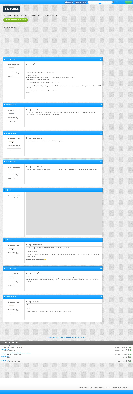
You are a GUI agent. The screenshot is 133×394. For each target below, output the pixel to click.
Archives (86, 387)
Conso (91, 387)
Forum (9, 15)
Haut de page (123, 387)
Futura (81, 387)
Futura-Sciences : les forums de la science (24, 15)
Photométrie (5, 349)
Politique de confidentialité (112, 387)
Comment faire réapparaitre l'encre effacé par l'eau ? (71, 337)
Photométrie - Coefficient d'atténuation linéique (16, 353)
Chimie (47, 15)
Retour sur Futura (80, 2)
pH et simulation (51, 337)
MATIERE (40, 15)
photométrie (5, 356)
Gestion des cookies (99, 387)
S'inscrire (69, 2)
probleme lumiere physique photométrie (13, 346)
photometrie (5, 360)
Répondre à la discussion (16, 20)
